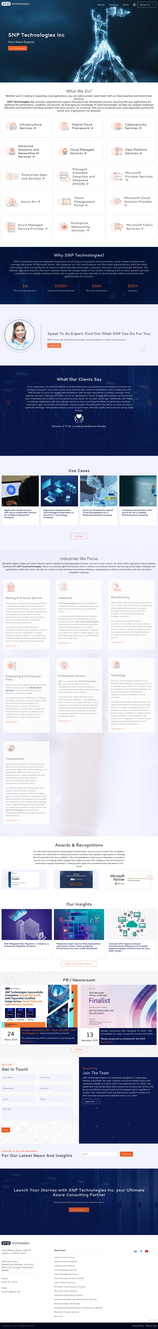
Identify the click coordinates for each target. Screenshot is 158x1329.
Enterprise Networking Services (69, 1295)
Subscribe (126, 1154)
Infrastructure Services (64, 1257)
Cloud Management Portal (66, 1274)
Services (101, 4)
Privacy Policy (138, 1325)
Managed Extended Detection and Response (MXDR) (78, 1307)
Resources (114, 4)
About (126, 4)
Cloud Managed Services (65, 1269)
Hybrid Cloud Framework (65, 1261)
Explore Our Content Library (79, 963)
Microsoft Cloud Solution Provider (70, 1286)
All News (79, 1049)
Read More (28, 1041)
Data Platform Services (64, 1282)
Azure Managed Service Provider (69, 1278)
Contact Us (147, 5)
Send (5, 1129)
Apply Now (91, 1101)
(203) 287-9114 (9, 1282)
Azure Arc (58, 1316)
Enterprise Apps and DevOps (67, 1303)
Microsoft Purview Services (66, 1311)
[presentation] (8, 402)
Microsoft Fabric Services (65, 1290)
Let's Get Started (17, 48)
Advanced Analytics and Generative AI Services (75, 1299)
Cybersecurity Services (64, 1265)
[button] (76, 78)
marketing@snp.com (10, 1291)
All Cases (79, 536)
